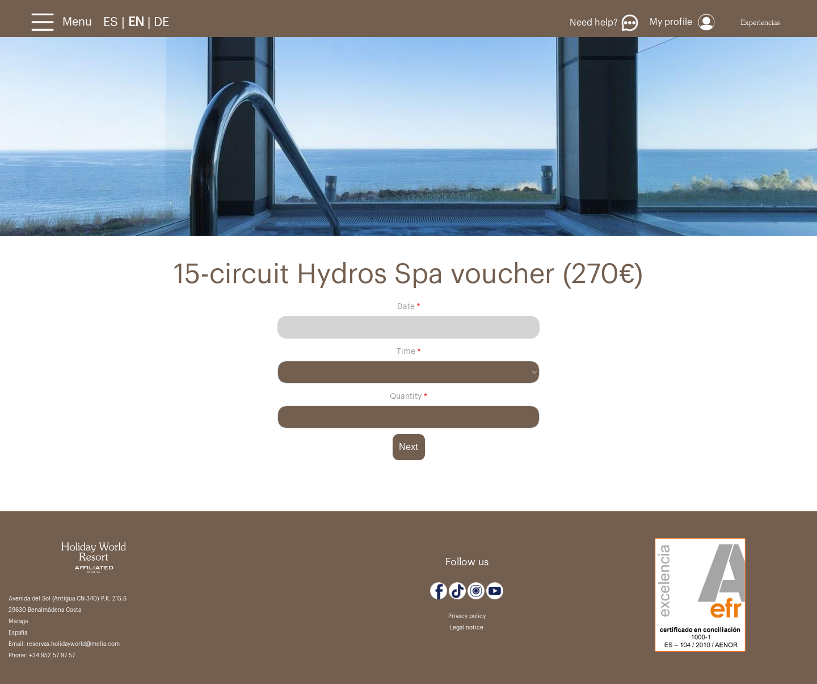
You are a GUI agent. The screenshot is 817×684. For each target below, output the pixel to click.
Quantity (407, 397)
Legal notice (466, 628)
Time (406, 352)
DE (161, 22)
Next (409, 447)
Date (406, 307)
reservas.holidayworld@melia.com (73, 644)
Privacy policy (467, 616)
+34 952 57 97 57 (52, 655)
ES (112, 22)
